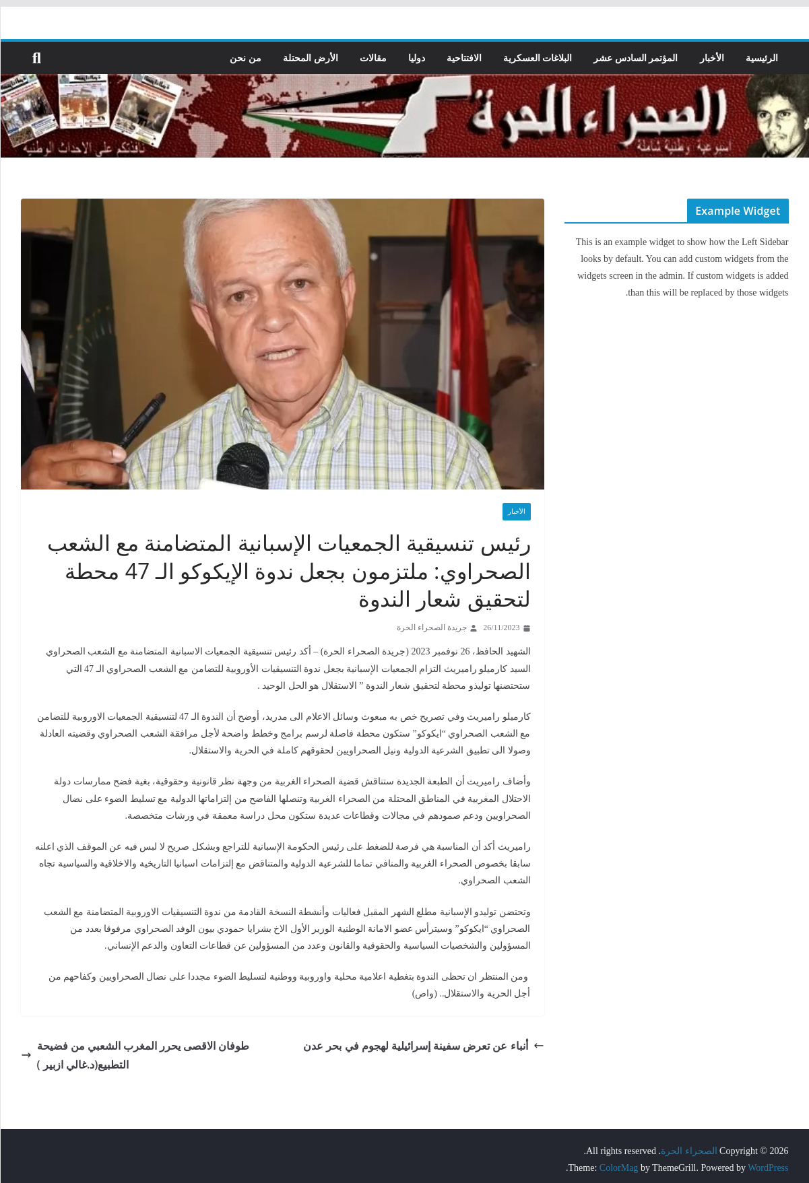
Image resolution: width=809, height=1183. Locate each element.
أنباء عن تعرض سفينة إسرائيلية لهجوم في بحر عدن (424, 1045)
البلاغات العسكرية (538, 58)
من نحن (246, 58)
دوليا (416, 58)
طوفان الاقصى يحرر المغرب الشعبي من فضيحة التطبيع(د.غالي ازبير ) (135, 1055)
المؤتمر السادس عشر (636, 58)
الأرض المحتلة (311, 58)
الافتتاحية (464, 58)
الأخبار (712, 58)
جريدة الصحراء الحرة (432, 627)
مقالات (373, 58)
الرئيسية (762, 58)
